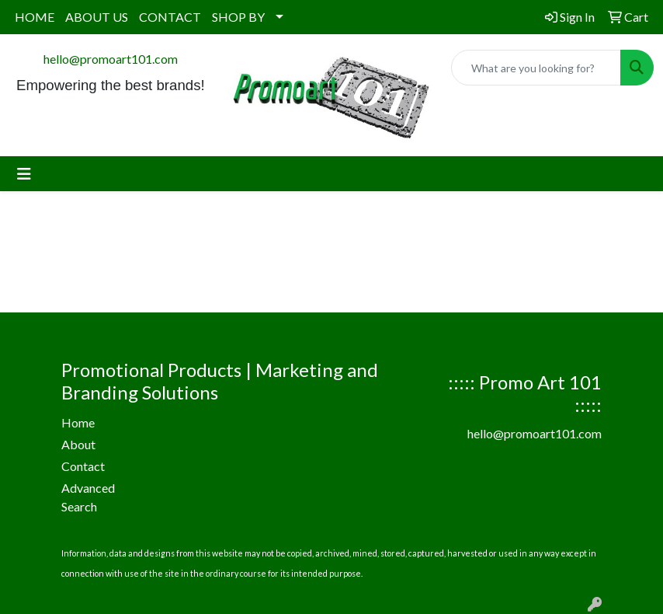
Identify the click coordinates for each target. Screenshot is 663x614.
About (78, 444)
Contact (83, 466)
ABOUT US (96, 16)
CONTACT (170, 16)
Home (78, 422)
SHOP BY (238, 16)
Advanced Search (88, 497)
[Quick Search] (536, 67)
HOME (34, 16)
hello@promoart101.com (110, 58)
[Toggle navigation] (24, 173)
